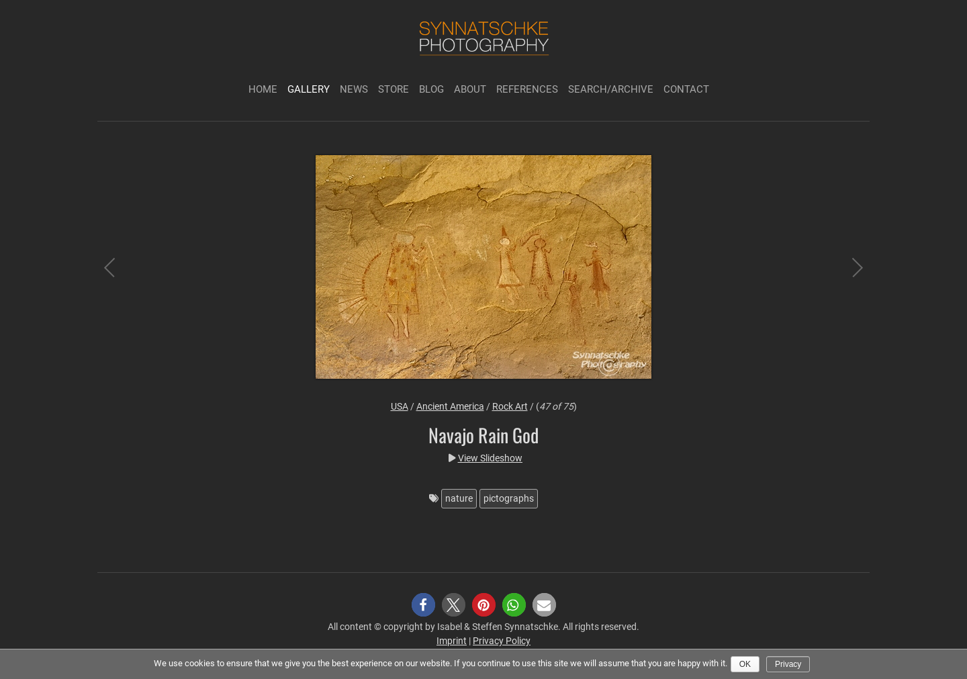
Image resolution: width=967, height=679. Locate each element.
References (527, 89)
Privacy (788, 664)
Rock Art (510, 406)
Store (393, 89)
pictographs (508, 498)
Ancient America (450, 406)
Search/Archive (610, 89)
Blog (431, 89)
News (354, 89)
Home (262, 89)
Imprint (451, 640)
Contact (686, 89)
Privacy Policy (502, 640)
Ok (745, 664)
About (470, 89)
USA (399, 406)
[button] (423, 605)
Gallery (308, 89)
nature (459, 498)
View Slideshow (490, 458)
